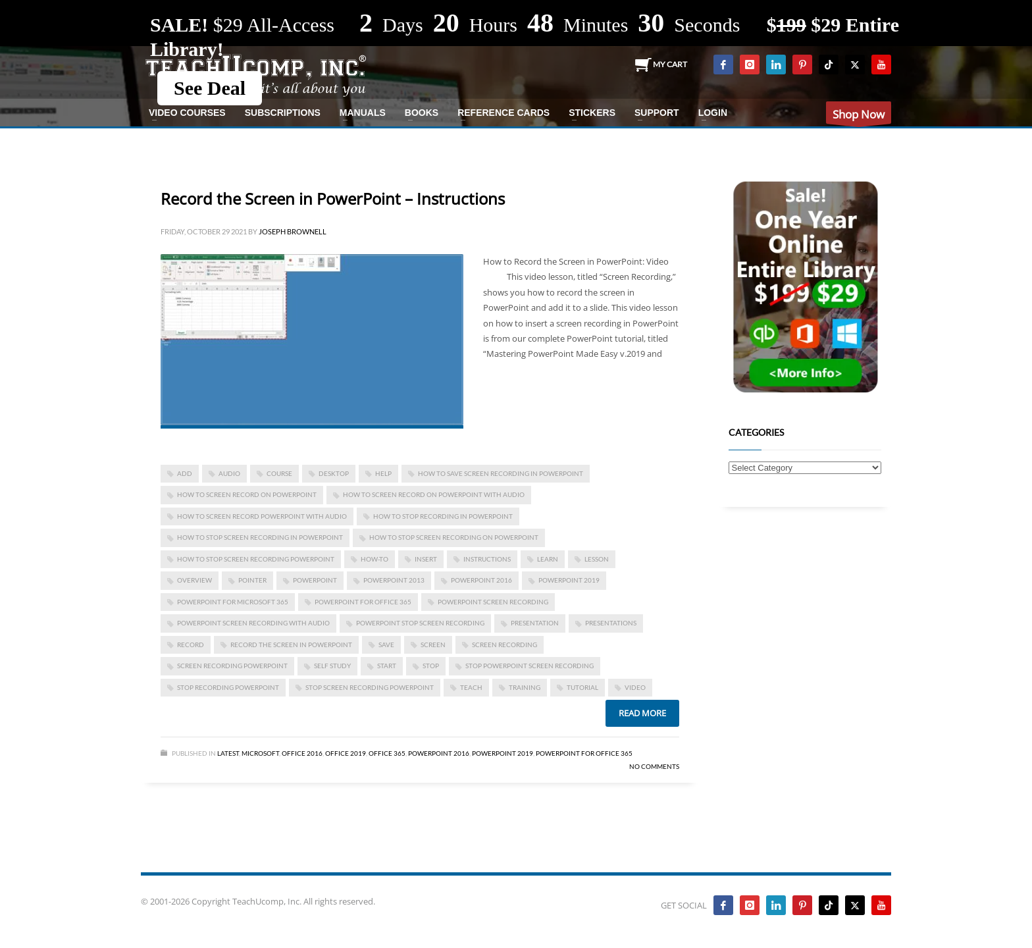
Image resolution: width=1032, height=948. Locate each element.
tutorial (582, 687)
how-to (374, 559)
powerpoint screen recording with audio (253, 623)
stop (431, 666)
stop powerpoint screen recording (529, 666)
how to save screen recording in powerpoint (500, 473)
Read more (642, 713)
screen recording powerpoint (232, 666)
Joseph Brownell (292, 231)
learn (547, 559)
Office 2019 (345, 753)
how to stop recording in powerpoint (443, 516)
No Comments (654, 766)
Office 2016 (302, 753)
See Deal (209, 88)
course (279, 473)
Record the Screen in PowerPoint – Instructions (333, 198)
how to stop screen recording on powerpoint (453, 537)
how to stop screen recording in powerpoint (260, 537)
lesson (596, 559)
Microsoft (260, 753)
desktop (334, 473)
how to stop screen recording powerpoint (255, 559)
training (524, 687)
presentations (610, 623)
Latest (228, 753)
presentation (535, 623)
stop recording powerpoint (228, 687)
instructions (487, 559)
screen (433, 644)
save (386, 644)
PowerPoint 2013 (394, 580)
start (386, 666)
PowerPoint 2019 (569, 580)
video (635, 687)
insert (426, 559)
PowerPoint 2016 (481, 580)
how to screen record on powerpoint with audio (434, 494)
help (383, 473)
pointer (252, 580)
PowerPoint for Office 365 (363, 602)
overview (194, 580)
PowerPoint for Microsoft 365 (232, 602)
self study (332, 666)
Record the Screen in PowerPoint (291, 644)
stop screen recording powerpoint (369, 687)
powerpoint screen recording (493, 602)
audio (229, 473)
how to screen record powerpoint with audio (262, 516)
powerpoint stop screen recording (420, 623)
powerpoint (315, 580)
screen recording (504, 644)
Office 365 (387, 753)
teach (471, 687)
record (190, 644)
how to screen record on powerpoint (247, 494)
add (184, 473)
